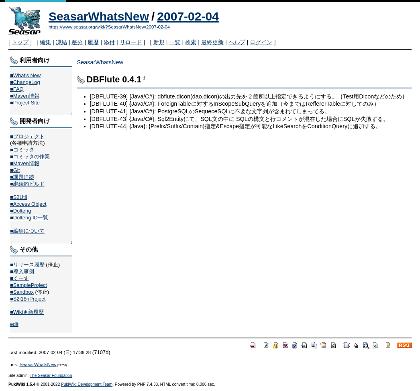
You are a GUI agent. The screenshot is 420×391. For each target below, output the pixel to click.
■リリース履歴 (27, 265)
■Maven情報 (24, 96)
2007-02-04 (187, 16)
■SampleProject (28, 285)
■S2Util (18, 197)
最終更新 (212, 42)
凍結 (61, 42)
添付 (109, 42)
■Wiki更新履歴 (27, 312)
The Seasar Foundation (51, 375)
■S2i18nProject (27, 299)
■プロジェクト (27, 136)
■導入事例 (22, 271)
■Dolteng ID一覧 (29, 218)
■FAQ (17, 89)
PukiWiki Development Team (86, 384)
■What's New (25, 75)
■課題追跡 (22, 177)
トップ (20, 42)
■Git (15, 170)
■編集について (27, 231)
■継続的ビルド (27, 184)
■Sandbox (22, 292)
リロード (131, 42)
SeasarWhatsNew (99, 16)
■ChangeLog (25, 82)
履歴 (93, 42)
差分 (77, 42)
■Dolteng (20, 211)
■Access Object (28, 204)
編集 (45, 42)
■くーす (19, 278)
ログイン (261, 42)
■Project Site (25, 103)
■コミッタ (22, 150)
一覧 (174, 42)
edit (14, 324)
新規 (159, 42)
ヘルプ (236, 42)
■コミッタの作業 (30, 157)
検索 (190, 42)
